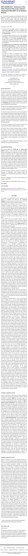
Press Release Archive (11, 547)
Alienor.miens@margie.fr (11, 188)
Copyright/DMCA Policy (13, 549)
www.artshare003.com (7, 67)
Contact (26, 549)
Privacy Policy (21, 549)
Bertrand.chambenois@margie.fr (16, 189)
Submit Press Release (20, 547)
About (5, 547)
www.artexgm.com (10, 70)
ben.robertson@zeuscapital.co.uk (14, 81)
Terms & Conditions (4, 549)
